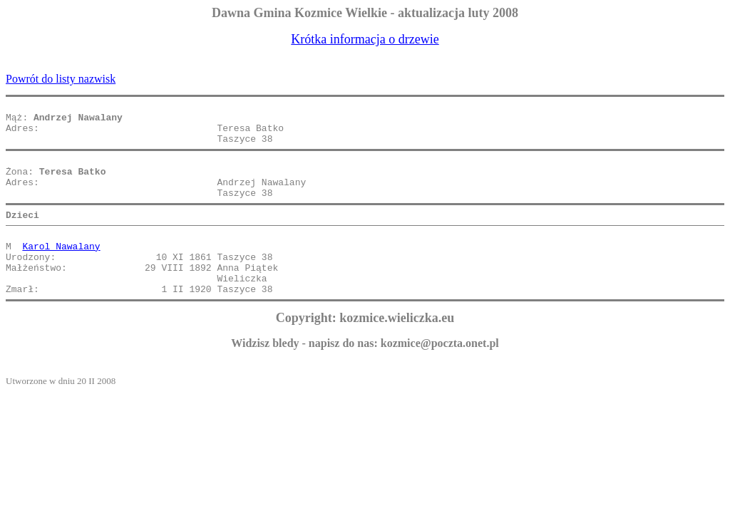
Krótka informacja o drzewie (364, 39)
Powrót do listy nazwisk (60, 79)
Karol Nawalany (61, 269)
